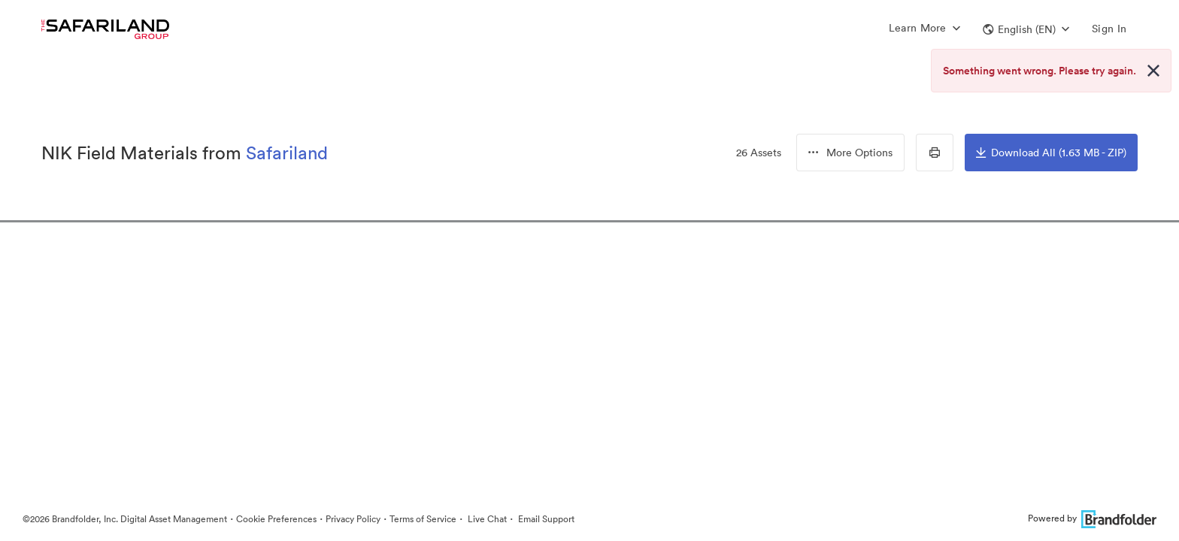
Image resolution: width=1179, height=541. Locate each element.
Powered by (1092, 518)
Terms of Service (422, 518)
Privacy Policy (353, 518)
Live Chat (486, 518)
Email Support (545, 518)
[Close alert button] (1153, 70)
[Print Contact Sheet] (934, 152)
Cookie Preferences (276, 518)
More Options (850, 152)
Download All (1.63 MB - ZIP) (1051, 152)
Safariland (287, 152)
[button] (1025, 29)
